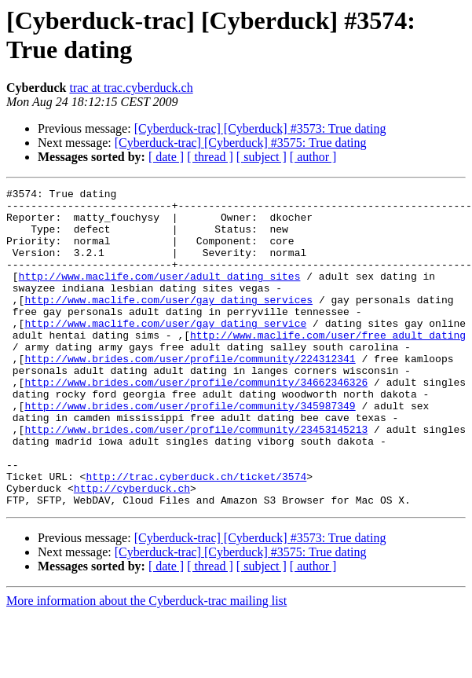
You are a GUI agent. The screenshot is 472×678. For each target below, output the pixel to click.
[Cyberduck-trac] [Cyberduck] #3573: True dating (260, 128)
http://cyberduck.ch (132, 549)
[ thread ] (210, 156)
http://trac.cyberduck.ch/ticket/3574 (196, 535)
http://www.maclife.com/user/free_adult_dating (328, 365)
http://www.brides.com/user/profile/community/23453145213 (196, 478)
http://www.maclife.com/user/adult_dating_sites (160, 295)
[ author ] (313, 156)
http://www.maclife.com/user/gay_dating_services (168, 323)
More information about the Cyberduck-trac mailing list (146, 664)
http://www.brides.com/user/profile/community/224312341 (189, 394)
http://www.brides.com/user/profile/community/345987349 (189, 450)
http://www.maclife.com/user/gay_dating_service (165, 351)
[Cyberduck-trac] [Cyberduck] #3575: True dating (241, 142)
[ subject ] (261, 156)
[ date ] (166, 156)
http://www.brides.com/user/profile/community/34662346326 (196, 422)
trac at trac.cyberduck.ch (130, 87)
